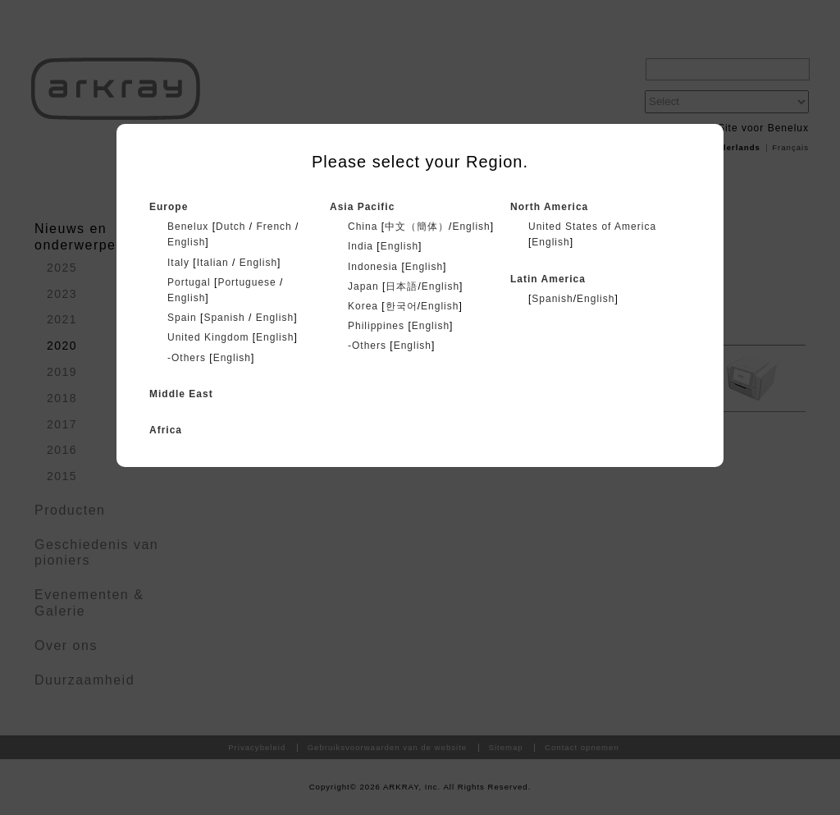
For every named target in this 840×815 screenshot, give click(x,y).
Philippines (376, 326)
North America (549, 207)
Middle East (181, 394)
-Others (186, 358)
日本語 (402, 286)
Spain (182, 317)
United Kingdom (208, 337)
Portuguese (246, 282)
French (273, 226)
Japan (363, 286)
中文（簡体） (417, 226)
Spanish (223, 317)
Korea (363, 306)
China (362, 226)
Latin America (548, 279)
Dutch (230, 226)
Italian (213, 262)
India (360, 246)
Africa (165, 430)
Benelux (187, 226)
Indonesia (373, 266)
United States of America (592, 226)
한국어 (402, 306)
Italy (178, 262)
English (186, 242)
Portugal (189, 282)
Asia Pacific (362, 207)
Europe (168, 207)
